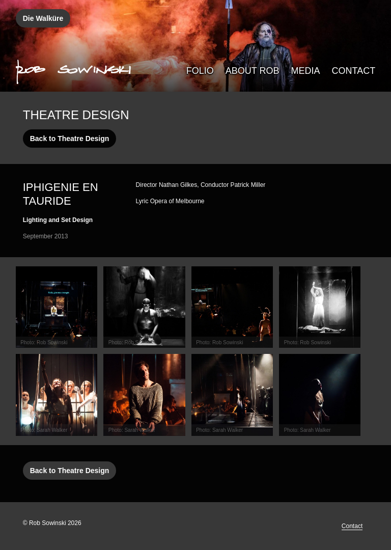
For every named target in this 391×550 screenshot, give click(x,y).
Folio (200, 71)
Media (305, 71)
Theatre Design (76, 115)
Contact (354, 71)
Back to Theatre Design (69, 138)
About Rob (253, 71)
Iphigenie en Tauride (60, 194)
